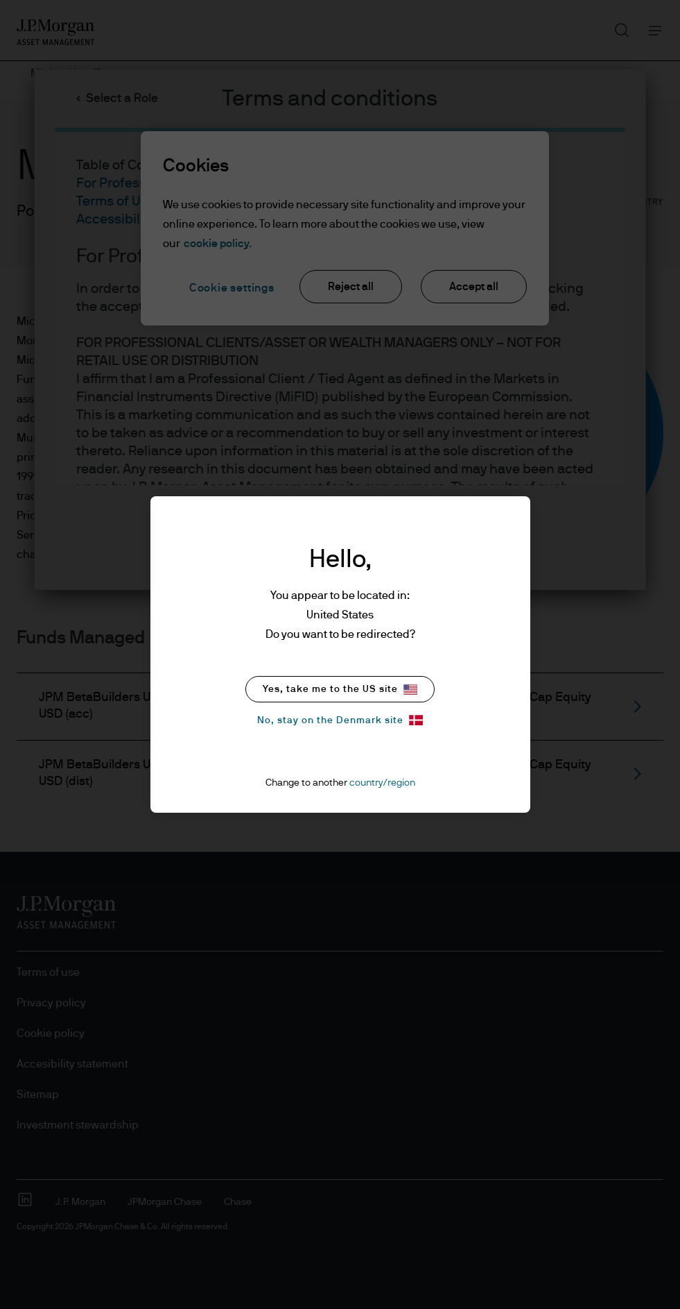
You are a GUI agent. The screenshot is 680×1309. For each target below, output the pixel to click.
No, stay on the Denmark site (340, 720)
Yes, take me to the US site (340, 689)
